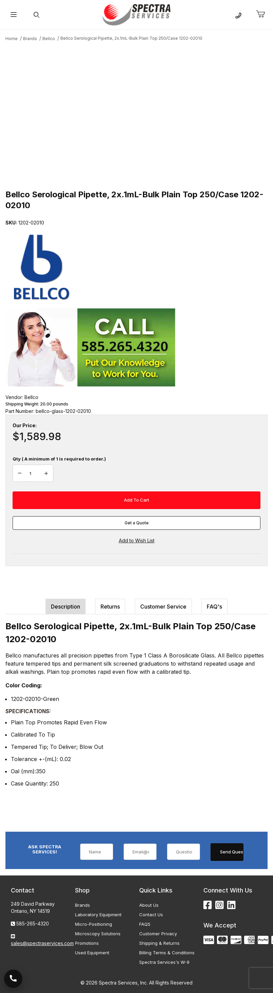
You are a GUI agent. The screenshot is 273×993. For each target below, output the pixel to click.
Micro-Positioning (93, 924)
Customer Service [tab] (163, 606)
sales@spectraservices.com (42, 943)
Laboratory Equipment (98, 914)
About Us (149, 905)
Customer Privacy (158, 933)
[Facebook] (207, 905)
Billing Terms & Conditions (167, 952)
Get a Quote (137, 522)
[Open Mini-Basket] (263, 14)
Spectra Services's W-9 (164, 962)
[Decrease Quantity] (19, 473)
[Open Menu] (13, 15)
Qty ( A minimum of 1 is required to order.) (59, 459)
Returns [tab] (110, 606)
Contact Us (151, 914)
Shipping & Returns (159, 943)
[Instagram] (219, 905)
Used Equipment (92, 952)
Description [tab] (65, 606)
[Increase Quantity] (46, 473)
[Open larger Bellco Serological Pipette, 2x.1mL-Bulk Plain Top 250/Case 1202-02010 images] (136, 114)
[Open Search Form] (36, 15)
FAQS (144, 924)
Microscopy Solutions (98, 933)
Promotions (87, 943)
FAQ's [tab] (214, 606)
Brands (82, 905)
